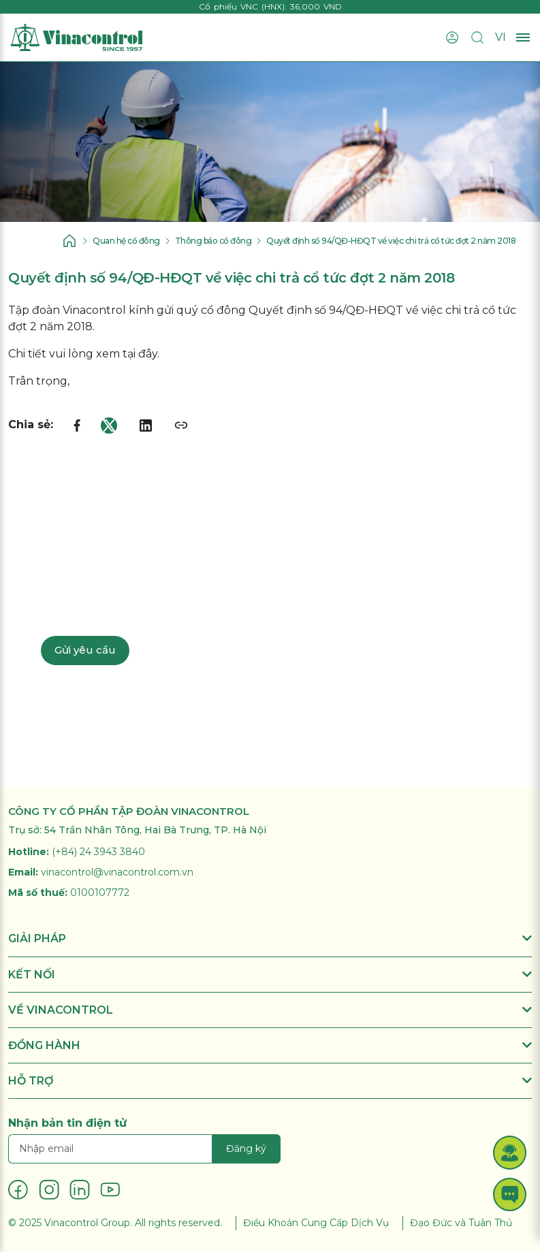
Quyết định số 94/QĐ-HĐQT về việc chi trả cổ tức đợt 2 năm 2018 (390, 241)
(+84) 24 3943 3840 (98, 852)
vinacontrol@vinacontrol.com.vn (117, 872)
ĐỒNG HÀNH (270, 1045)
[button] (509, 1152)
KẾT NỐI (270, 974)
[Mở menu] (523, 38)
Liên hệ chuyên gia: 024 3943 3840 (145, 604)
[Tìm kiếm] (477, 37)
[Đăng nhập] (452, 37)
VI (500, 37)
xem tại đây (126, 353)
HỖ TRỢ (270, 1080)
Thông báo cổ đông (213, 241)
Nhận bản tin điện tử (67, 1123)
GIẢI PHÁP (270, 938)
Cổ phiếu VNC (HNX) (242, 6)
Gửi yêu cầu (85, 649)
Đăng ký (246, 1148)
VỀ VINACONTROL (270, 1010)
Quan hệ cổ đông (126, 241)
